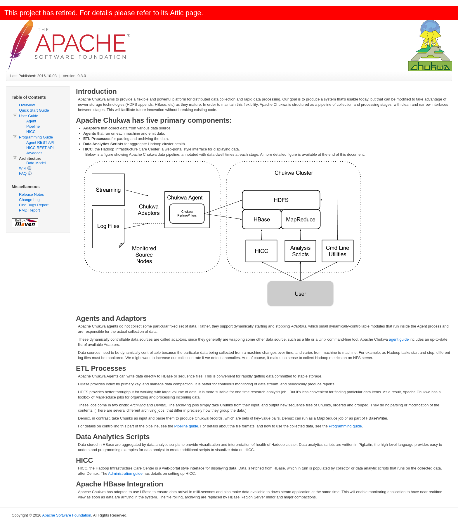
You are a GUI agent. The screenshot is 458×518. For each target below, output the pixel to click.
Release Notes (31, 194)
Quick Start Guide (34, 110)
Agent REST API (40, 142)
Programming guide (345, 426)
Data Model (36, 163)
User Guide (28, 116)
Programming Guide (36, 137)
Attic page (185, 13)
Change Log (29, 200)
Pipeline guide (186, 426)
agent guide (399, 339)
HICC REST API (40, 147)
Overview (27, 105)
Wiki (22, 168)
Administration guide (125, 473)
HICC (31, 131)
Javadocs (34, 153)
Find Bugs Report (33, 205)
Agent (31, 121)
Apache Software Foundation (66, 515)
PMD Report (29, 210)
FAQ (23, 173)
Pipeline (33, 126)
